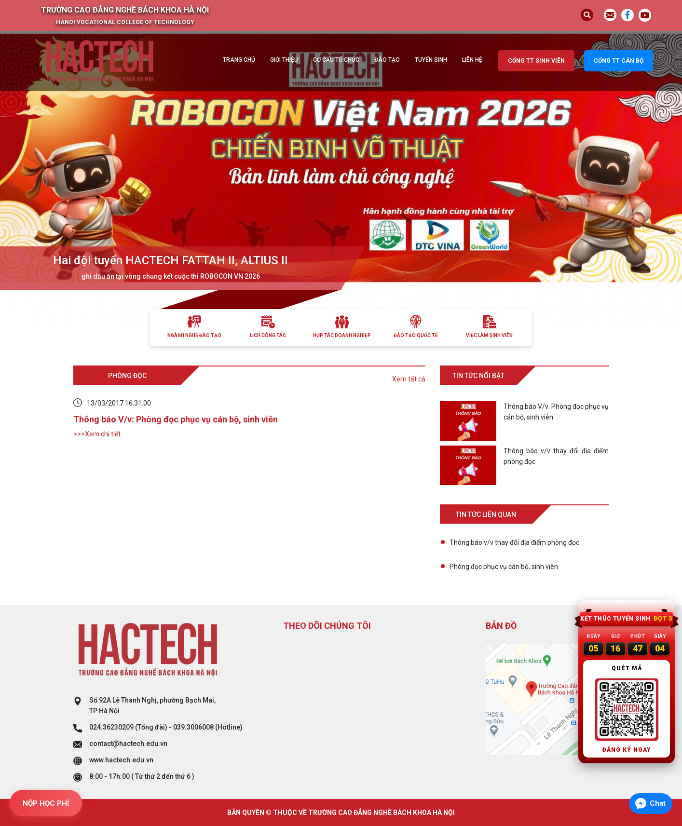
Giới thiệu (284, 59)
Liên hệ (472, 59)
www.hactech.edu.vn (121, 760)
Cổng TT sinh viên (536, 60)
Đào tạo (387, 59)
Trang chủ (239, 59)
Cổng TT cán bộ (618, 60)
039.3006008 (193, 727)
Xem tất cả (408, 379)
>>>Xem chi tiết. (97, 434)
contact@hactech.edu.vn (128, 743)
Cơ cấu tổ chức (336, 59)
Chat (658, 803)
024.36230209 (111, 727)
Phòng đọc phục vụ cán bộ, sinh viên (504, 566)
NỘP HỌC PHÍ (46, 803)
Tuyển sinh (431, 59)
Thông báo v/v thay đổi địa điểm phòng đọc (514, 542)
